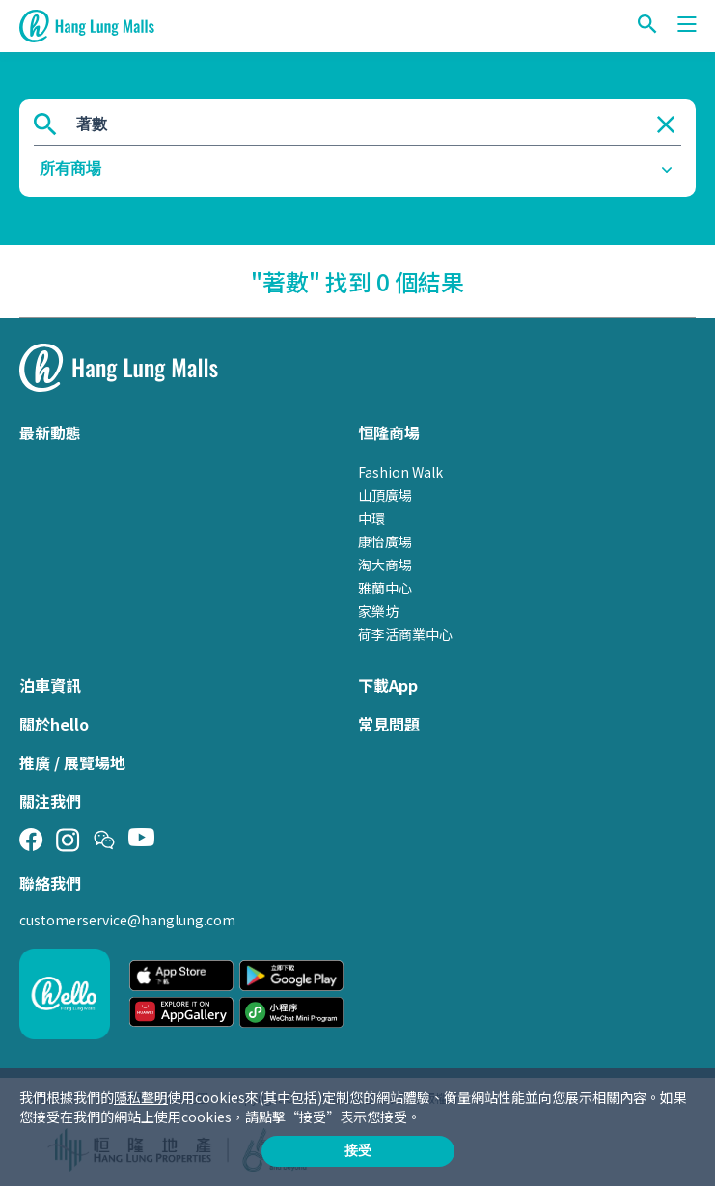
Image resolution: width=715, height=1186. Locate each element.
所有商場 (70, 168)
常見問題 (389, 723)
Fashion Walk (400, 472)
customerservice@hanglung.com (127, 919)
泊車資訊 (50, 685)
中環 (371, 518)
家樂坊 (378, 611)
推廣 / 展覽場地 (72, 762)
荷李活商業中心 (405, 634)
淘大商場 (385, 564)
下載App (388, 685)
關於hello (54, 723)
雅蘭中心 (385, 587)
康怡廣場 (385, 541)
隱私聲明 (141, 1097)
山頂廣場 (385, 495)
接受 (357, 1150)
